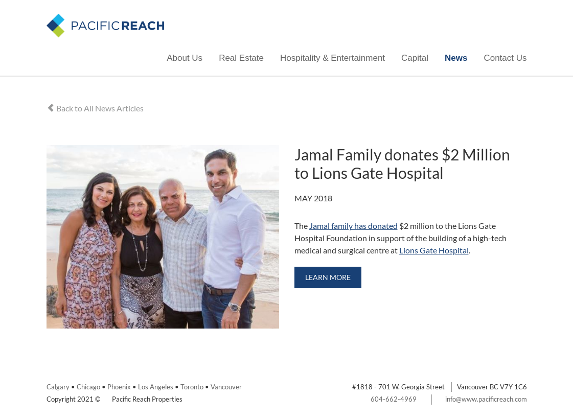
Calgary (58, 387)
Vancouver (226, 387)
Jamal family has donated (353, 225)
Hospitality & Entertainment (332, 58)
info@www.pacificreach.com (486, 399)
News (456, 58)
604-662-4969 (394, 399)
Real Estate (241, 58)
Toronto (191, 387)
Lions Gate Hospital (434, 250)
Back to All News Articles (95, 108)
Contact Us (505, 58)
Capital (414, 58)
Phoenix (119, 387)
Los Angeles (155, 387)
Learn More (328, 277)
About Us (184, 58)
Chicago (88, 387)
